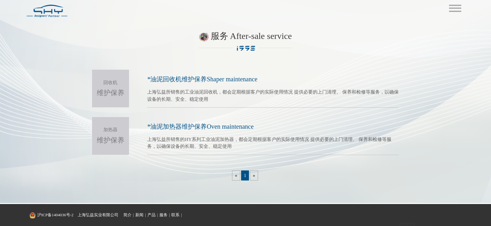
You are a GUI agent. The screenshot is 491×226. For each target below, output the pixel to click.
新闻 (139, 215)
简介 (127, 215)
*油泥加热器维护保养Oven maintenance (200, 126)
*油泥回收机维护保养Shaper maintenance (202, 79)
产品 (151, 215)
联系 (175, 215)
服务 (163, 215)
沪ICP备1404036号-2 (55, 215)
